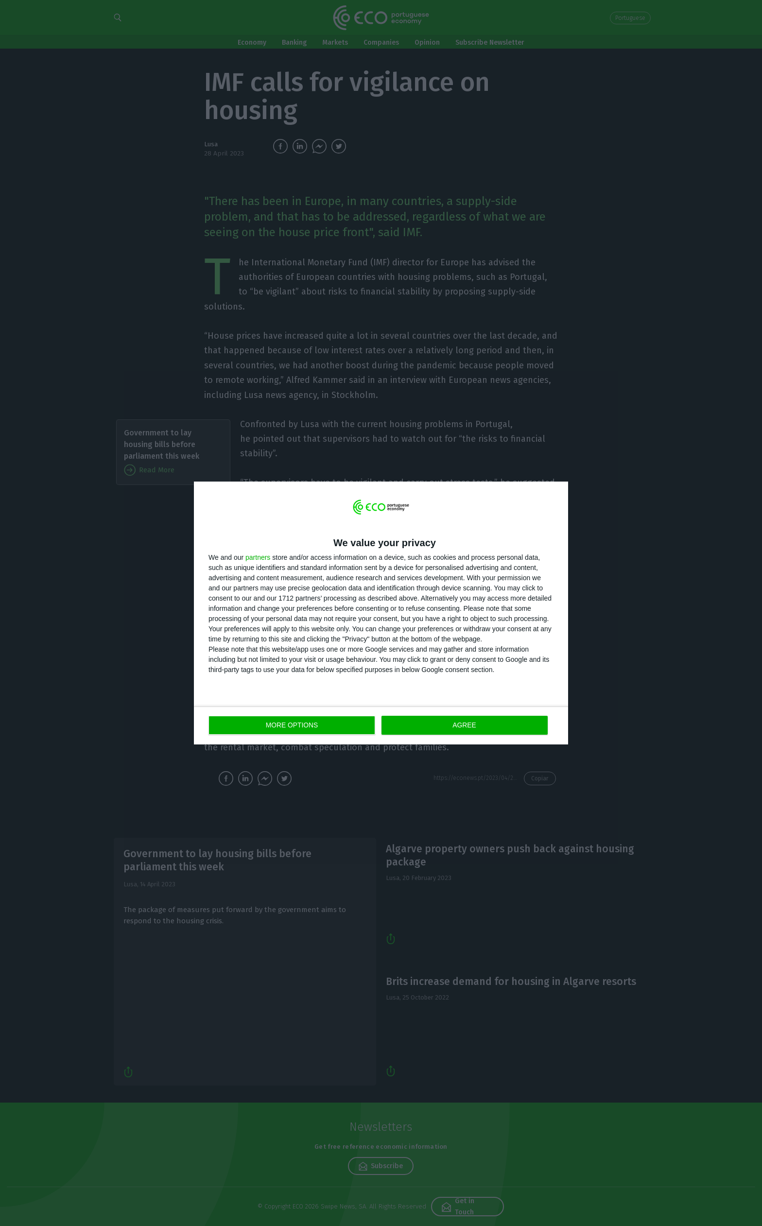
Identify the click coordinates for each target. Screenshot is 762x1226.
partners (257, 557)
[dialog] (381, 613)
